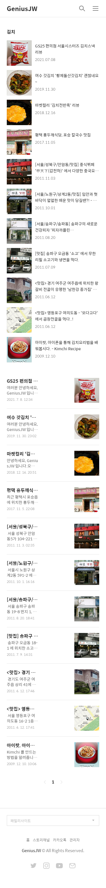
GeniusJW (22, 8)
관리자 (75, 840)
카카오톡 (59, 840)
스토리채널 (41, 840)
